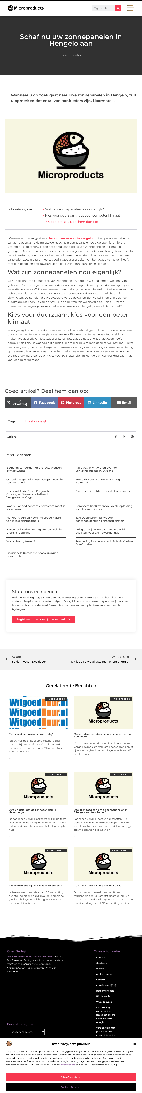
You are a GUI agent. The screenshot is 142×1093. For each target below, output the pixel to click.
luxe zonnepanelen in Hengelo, (71, 238)
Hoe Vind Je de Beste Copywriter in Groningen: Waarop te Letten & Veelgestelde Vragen (30, 494)
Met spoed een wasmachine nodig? (31, 734)
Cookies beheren (71, 1087)
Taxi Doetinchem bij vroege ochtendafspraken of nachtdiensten (100, 519)
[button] (134, 1044)
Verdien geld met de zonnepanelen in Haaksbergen (32, 811)
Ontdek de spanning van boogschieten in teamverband (34, 481)
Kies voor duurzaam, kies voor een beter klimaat (82, 215)
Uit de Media (103, 996)
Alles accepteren (71, 1076)
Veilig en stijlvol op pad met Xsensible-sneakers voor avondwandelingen (101, 531)
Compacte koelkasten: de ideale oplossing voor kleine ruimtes (104, 507)
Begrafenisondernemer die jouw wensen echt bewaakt (34, 469)
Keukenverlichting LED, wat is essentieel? (35, 885)
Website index (104, 1001)
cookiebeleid (68, 1064)
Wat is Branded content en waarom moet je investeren (35, 507)
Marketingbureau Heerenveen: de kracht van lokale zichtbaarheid (33, 519)
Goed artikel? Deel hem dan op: (73, 222)
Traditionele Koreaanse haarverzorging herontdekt (32, 554)
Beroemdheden (105, 990)
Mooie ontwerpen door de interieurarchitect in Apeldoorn (103, 735)
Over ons (101, 957)
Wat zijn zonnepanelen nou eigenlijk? (74, 209)
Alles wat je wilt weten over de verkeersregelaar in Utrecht (96, 469)
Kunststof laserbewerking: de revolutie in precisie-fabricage (34, 531)
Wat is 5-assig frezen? (20, 541)
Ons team (101, 963)
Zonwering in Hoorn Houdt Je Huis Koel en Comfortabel (104, 543)
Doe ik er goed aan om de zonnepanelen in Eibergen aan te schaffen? (101, 811)
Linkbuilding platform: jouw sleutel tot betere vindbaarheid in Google (105, 1015)
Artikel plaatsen (104, 974)
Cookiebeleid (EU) (106, 985)
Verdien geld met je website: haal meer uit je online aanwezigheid (105, 1033)
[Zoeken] (118, 8)
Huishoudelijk (71, 55)
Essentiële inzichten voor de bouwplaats (103, 491)
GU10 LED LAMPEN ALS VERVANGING (97, 885)
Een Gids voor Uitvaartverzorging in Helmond (99, 481)
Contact (100, 979)
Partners (101, 968)
